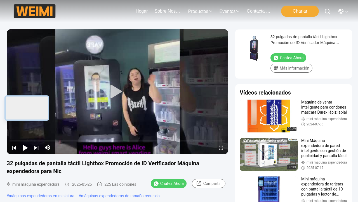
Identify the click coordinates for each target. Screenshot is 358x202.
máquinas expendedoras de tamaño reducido (120, 196)
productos (200, 11)
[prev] (14, 147)
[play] (117, 92)
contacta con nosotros (260, 11)
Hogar (142, 11)
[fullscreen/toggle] (221, 147)
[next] (36, 147)
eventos (230, 11)
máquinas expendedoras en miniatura (41, 196)
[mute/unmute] (47, 147)
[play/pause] (25, 147)
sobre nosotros (167, 11)
